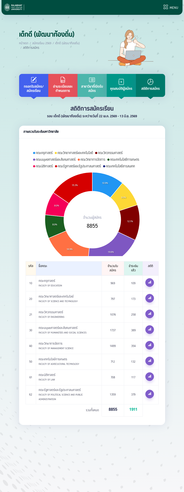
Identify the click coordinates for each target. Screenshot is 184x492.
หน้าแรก (23, 43)
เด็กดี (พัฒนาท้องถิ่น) (67, 43)
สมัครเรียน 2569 (41, 43)
